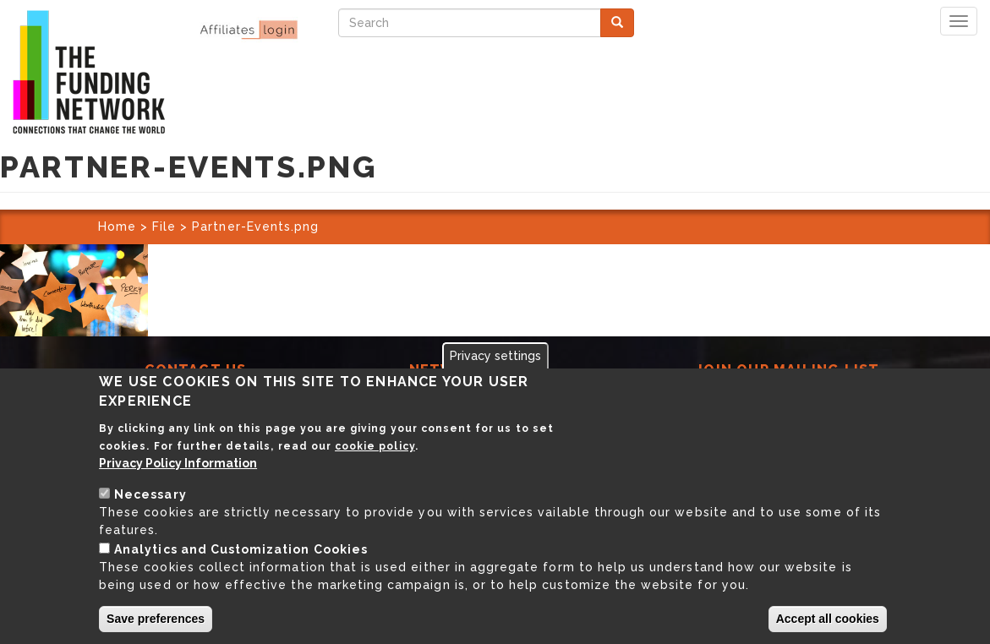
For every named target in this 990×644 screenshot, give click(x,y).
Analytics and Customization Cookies (241, 549)
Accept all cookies (827, 618)
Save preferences (156, 618)
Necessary (150, 494)
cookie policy (375, 446)
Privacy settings (495, 356)
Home (117, 226)
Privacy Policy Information (178, 463)
